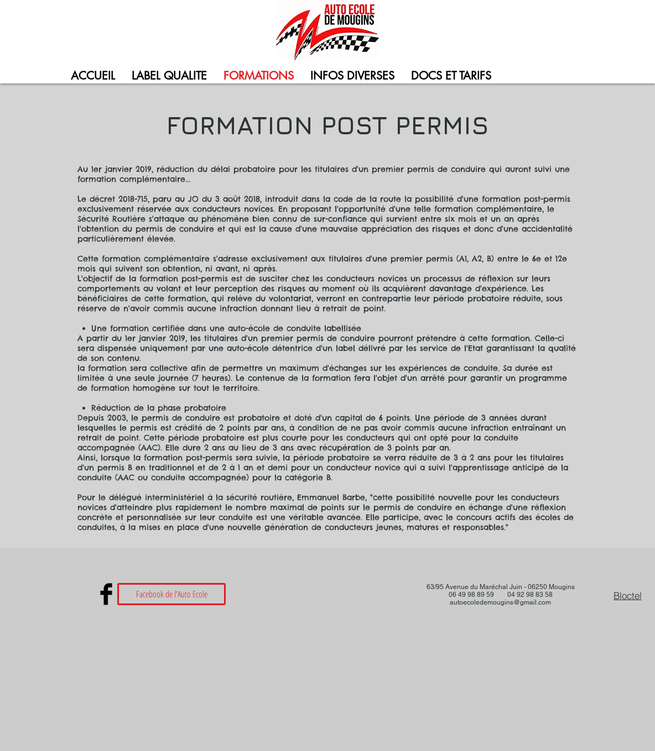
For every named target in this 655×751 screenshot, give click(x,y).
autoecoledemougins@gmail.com (500, 602)
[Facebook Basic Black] (106, 594)
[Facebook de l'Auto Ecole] (171, 594)
